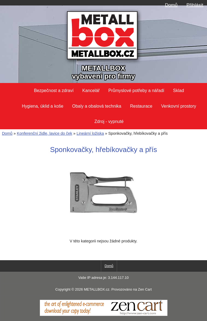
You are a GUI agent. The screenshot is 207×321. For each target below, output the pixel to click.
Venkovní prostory (178, 106)
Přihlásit (194, 5)
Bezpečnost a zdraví (54, 90)
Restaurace (141, 106)
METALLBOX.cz (96, 289)
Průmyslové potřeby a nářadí (136, 90)
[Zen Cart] (104, 315)
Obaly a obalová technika (96, 106)
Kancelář (91, 90)
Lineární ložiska (90, 133)
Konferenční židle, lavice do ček (44, 133)
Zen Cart (144, 289)
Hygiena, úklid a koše (42, 106)
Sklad (178, 90)
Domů (171, 5)
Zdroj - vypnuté (109, 121)
